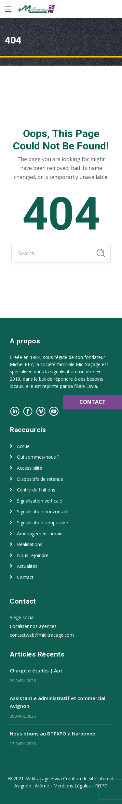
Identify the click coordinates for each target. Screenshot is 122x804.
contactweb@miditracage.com (42, 635)
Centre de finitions (36, 490)
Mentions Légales (72, 786)
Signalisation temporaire (42, 522)
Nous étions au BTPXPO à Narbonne (52, 733)
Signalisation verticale (39, 501)
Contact (25, 577)
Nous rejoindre (32, 555)
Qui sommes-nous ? (38, 457)
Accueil (24, 446)
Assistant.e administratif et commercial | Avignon (59, 702)
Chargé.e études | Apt (36, 670)
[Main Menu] (8, 9)
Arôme (42, 786)
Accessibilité (29, 468)
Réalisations (29, 544)
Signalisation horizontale (42, 511)
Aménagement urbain (39, 533)
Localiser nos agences (33, 626)
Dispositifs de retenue (40, 479)
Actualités (27, 566)
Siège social (22, 617)
